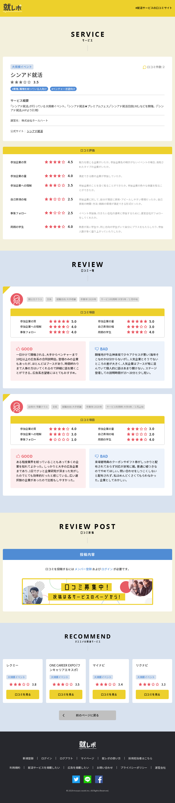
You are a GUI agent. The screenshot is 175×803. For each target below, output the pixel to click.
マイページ (87, 758)
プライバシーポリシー (134, 767)
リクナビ (142, 665)
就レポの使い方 (111, 758)
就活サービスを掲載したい (44, 767)
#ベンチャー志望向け (63, 89)
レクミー (12, 665)
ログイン (107, 569)
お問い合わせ (105, 767)
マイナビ (99, 665)
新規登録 (28, 758)
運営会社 (160, 767)
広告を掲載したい (78, 767)
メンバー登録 (83, 569)
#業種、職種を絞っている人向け (29, 89)
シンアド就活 (35, 131)
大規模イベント (22, 67)
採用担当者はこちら (140, 758)
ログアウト (66, 758)
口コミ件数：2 (156, 67)
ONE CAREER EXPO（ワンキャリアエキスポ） (64, 667)
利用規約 (15, 767)
